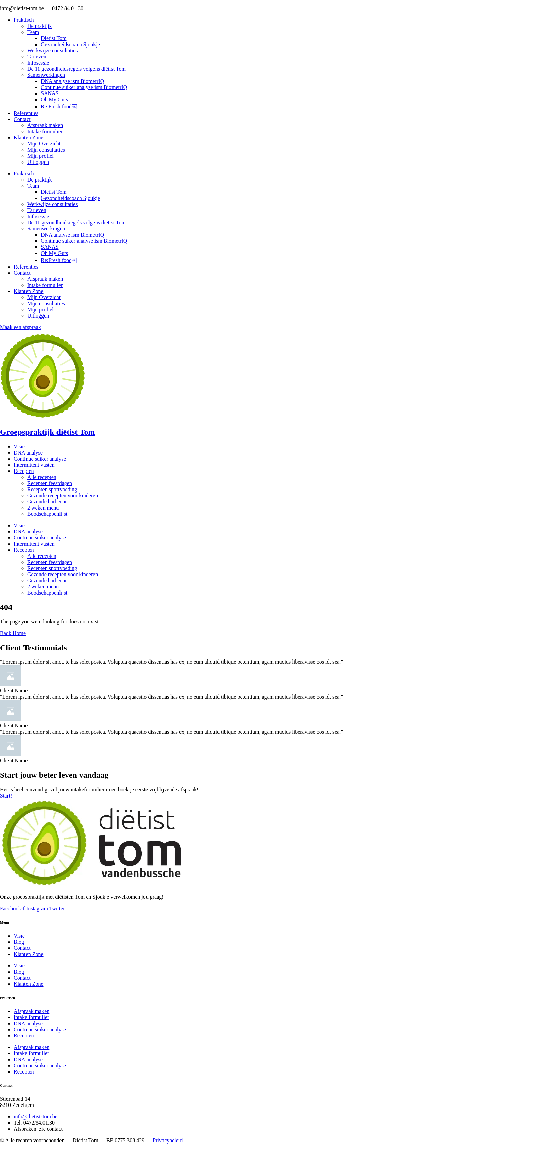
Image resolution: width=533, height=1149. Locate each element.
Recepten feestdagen (49, 483)
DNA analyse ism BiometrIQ (72, 81)
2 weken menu (43, 508)
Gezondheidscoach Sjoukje (70, 44)
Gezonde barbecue (47, 501)
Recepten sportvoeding (52, 489)
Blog (19, 942)
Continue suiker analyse (40, 459)
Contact (22, 119)
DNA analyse (28, 453)
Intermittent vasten (34, 465)
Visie (19, 446)
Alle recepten (41, 477)
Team (33, 32)
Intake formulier (45, 131)
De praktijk (39, 26)
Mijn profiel (40, 156)
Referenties (26, 113)
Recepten (24, 471)
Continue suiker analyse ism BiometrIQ (84, 87)
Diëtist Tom (53, 38)
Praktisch (24, 20)
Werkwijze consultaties (52, 50)
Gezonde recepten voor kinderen (62, 495)
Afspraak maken (45, 125)
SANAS (49, 93)
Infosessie (38, 63)
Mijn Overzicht (44, 144)
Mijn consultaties (46, 150)
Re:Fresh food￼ (59, 106)
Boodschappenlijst (47, 514)
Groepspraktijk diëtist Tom (47, 432)
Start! (6, 796)
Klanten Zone (29, 137)
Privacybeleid (168, 1140)
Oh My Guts (54, 99)
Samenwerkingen (46, 75)
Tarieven (36, 56)
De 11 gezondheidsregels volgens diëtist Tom (76, 69)
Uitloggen (38, 162)
